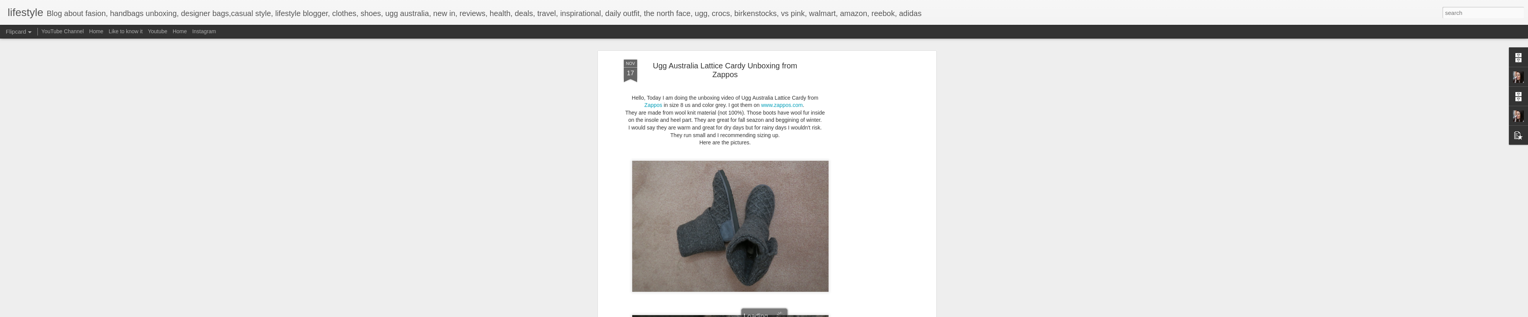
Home (96, 31)
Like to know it (126, 31)
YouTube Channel (62, 31)
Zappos (654, 104)
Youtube (157, 31)
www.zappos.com (782, 104)
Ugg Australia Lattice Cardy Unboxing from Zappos (725, 69)
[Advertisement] (868, 179)
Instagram (204, 31)
